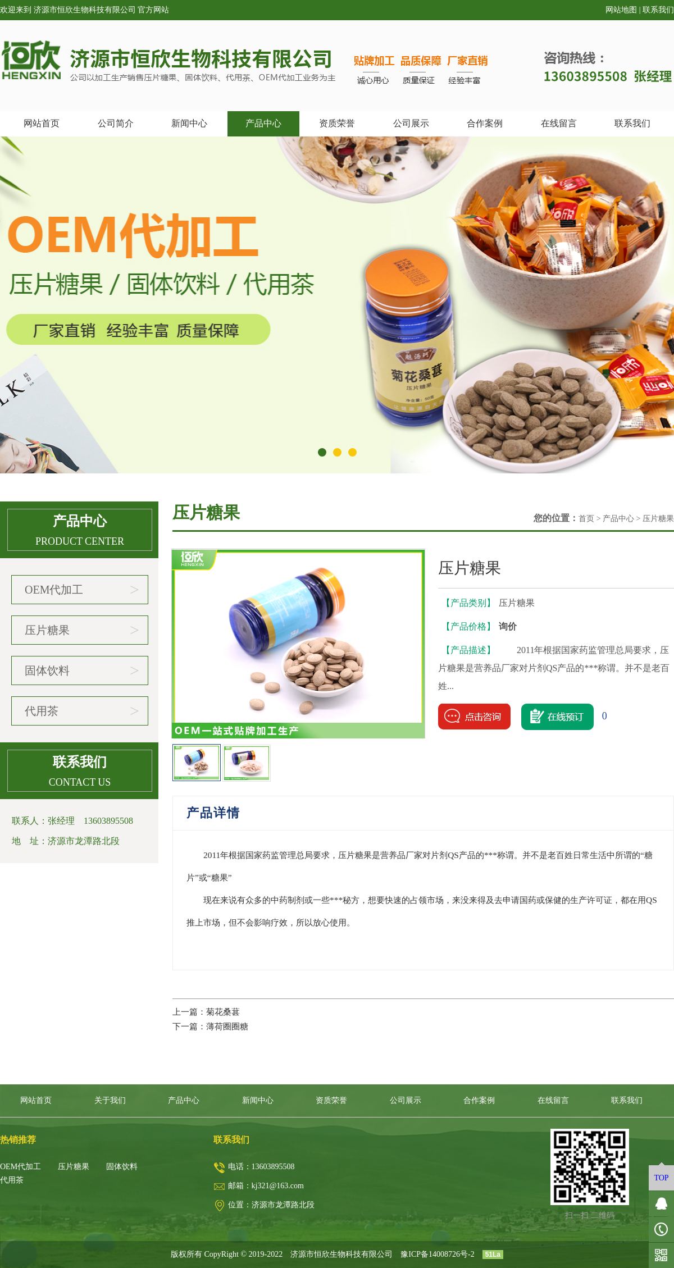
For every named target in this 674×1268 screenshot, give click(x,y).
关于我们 (110, 1100)
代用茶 (82, 711)
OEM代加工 (82, 590)
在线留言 (559, 123)
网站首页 (42, 123)
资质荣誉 (337, 123)
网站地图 (621, 10)
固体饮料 (82, 670)
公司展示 (411, 123)
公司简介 (116, 123)
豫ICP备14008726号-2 (437, 1254)
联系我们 (658, 10)
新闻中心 (189, 123)
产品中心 (263, 123)
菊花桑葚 (223, 1011)
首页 (586, 518)
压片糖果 (82, 630)
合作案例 (485, 123)
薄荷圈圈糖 (227, 1026)
